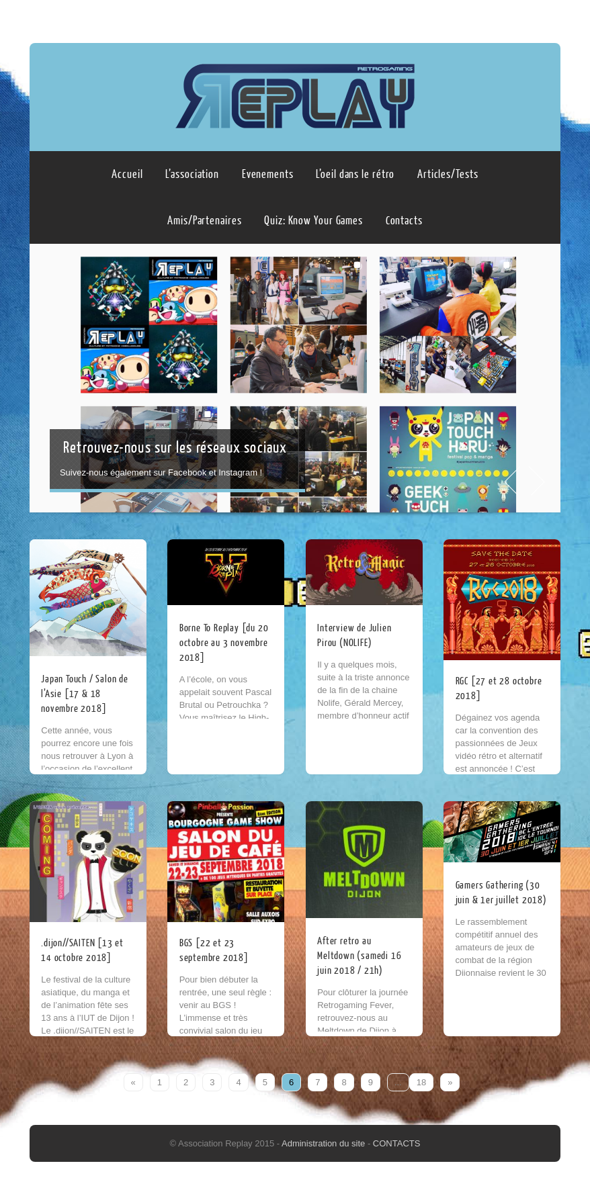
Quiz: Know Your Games (313, 220)
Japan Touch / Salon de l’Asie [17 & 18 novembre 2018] (84, 694)
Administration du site (325, 1143)
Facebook (522, 18)
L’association (192, 174)
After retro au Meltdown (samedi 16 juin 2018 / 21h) (359, 956)
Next (538, 481)
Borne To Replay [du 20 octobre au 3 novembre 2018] (224, 643)
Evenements (268, 174)
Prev (511, 481)
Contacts (404, 220)
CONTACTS (397, 1143)
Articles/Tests (447, 174)
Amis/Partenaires (204, 220)
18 (421, 1082)
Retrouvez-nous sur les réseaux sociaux (175, 447)
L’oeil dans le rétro (355, 174)
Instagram (547, 18)
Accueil (127, 174)
